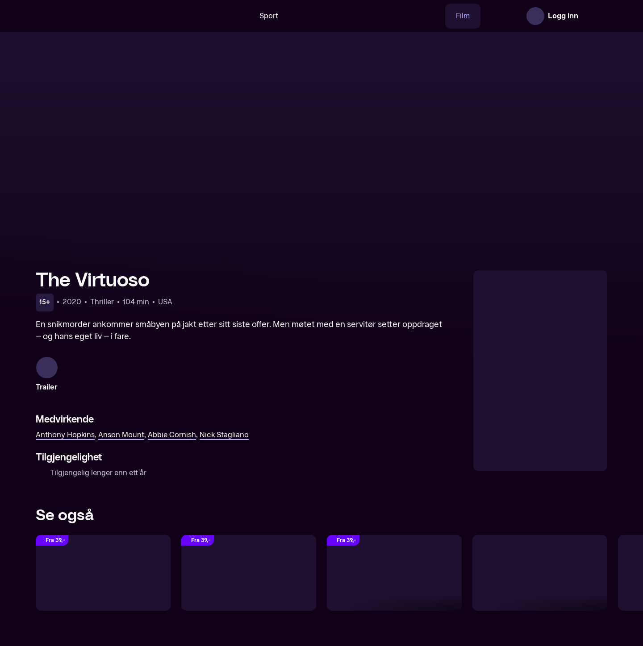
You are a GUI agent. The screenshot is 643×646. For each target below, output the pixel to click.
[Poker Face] (248, 566)
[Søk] (207, 16)
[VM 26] (339, 16)
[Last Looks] (394, 566)
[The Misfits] (539, 566)
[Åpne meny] (594, 16)
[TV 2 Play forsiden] (103, 16)
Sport (240, 16)
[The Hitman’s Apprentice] (103, 566)
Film (435, 16)
